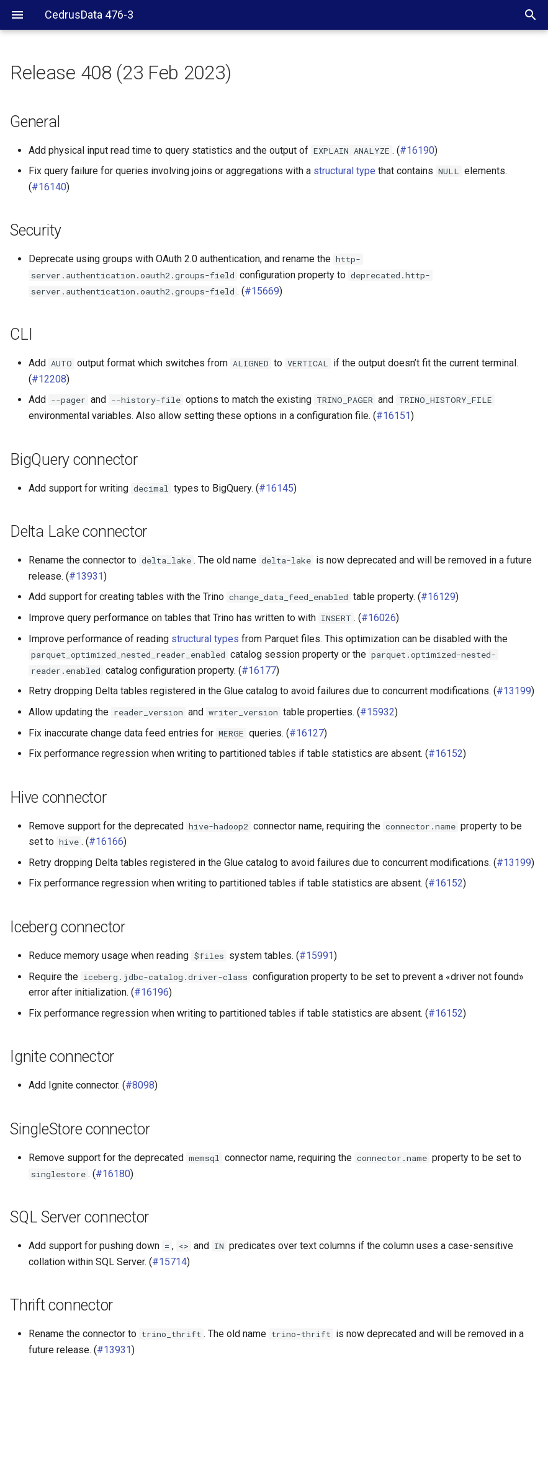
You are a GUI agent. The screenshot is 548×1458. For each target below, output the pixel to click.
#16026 (378, 618)
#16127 (306, 733)
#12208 (49, 379)
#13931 (86, 576)
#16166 (106, 841)
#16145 (276, 488)
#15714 (169, 1262)
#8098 (140, 1085)
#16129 (438, 597)
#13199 (513, 691)
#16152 (445, 753)
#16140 (49, 187)
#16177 (258, 670)
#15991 (316, 955)
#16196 (151, 992)
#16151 (393, 416)
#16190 (417, 150)
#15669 (262, 291)
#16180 (113, 1174)
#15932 (377, 712)
